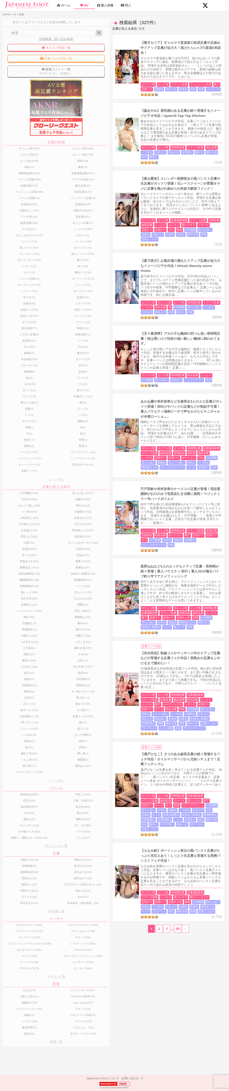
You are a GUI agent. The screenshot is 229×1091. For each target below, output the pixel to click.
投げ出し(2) (45, 704)
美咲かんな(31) (45, 869)
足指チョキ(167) (16, 319)
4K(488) (17, 820)
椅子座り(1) (16, 772)
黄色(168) (45, 164)
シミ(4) (16, 418)
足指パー (179, 71)
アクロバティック (146, 559)
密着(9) (16, 411)
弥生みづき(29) (45, 882)
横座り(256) (17, 667)
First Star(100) (45, 970)
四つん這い (186, 187)
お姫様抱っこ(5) (16, 722)
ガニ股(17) (45, 716)
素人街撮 (107, 5)
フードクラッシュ (153, 619)
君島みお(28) (16, 888)
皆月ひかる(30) (45, 876)
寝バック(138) (16, 599)
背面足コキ (135, 694)
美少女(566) (45, 814)
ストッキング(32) (16, 257)
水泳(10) (16, 704)
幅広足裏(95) (45, 188)
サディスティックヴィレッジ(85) (45, 978)
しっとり (193, 183)
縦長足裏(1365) (17, 226)
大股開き (169, 424)
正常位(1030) (17, 503)
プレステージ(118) (16, 955)
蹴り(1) (45, 729)
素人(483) (45, 820)
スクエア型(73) (17, 157)
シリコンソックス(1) (17, 461)
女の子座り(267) (45, 673)
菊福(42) (17, 1038)
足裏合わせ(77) (45, 521)
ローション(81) (45, 319)
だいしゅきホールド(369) (45, 548)
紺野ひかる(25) (17, 903)
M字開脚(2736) (17, 497)
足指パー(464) (45, 312)
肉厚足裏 (166, 183)
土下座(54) (16, 654)
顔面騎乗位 (143, 554)
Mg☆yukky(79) (45, 1026)
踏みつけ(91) (45, 710)
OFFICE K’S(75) (17, 991)
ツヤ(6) (45, 418)
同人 (128, 5)
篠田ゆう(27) (17, 896)
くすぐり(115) (45, 306)
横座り (143, 132)
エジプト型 (100, 71)
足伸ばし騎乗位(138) (45, 580)
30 (153, 712)
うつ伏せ (176, 127)
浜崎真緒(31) (16, 876)
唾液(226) (45, 331)
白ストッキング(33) (16, 263)
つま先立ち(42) (17, 648)
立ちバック (162, 694)
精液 (161, 187)
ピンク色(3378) (17, 164)
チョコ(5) (45, 380)
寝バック (174, 485)
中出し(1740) (45, 801)
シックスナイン (102, 303)
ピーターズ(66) (45, 991)
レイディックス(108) (45, 963)
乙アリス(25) (17, 909)
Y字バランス (100, 559)
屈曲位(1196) (45, 503)
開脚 (155, 554)
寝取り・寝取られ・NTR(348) (17, 847)
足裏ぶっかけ (145, 192)
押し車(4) (45, 760)
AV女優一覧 (31, 927)
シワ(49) (45, 343)
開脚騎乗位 (197, 624)
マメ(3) (45, 387)
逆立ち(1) (16, 679)
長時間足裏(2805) (16, 176)
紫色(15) (45, 170)
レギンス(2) (17, 269)
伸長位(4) (17, 698)
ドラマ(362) (45, 839)
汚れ (177, 364)
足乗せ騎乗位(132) (17, 580)
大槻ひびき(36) (17, 869)
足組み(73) (45, 561)
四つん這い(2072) (45, 497)
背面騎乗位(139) (16, 592)
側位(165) (16, 623)
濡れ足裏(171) (17, 331)
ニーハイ (195, 614)
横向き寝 (123, 132)
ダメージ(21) (45, 362)
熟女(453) (17, 826)
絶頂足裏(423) (45, 195)
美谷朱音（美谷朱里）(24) (45, 917)
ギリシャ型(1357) (16, 151)
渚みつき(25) (45, 903)
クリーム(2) (45, 325)
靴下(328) (45, 263)
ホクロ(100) (17, 424)
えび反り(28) (16, 673)
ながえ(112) (16, 1013)
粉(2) (45, 436)
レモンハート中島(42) (45, 1038)
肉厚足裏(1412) (16, 188)
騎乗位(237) (45, 574)
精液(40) (17, 356)
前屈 (104, 76)
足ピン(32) (16, 710)
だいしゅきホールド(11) (17, 238)
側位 (136, 629)
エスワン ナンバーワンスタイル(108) (16, 963)
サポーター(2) (16, 368)
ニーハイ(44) (17, 244)
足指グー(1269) (17, 312)
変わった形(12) (16, 405)
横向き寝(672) (45, 654)
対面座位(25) (17, 691)
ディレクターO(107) (45, 1013)
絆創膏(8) (17, 374)
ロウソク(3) (17, 399)
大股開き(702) (45, 515)
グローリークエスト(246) (45, 942)
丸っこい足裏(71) (45, 226)
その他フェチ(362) (17, 839)
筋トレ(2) (45, 735)
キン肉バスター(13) (45, 698)
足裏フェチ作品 (103, 504)
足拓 (130, 559)
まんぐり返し (101, 369)
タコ (152, 187)
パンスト (206, 183)
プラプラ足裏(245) (45, 182)
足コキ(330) (17, 561)
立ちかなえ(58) (45, 605)
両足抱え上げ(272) (45, 534)
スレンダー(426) (17, 832)
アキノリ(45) (45, 1032)
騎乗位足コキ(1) (16, 574)
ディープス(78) (17, 985)
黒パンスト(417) (16, 250)
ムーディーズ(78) (45, 985)
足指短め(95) (45, 207)
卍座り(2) (45, 667)
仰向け (116, 369)
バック (186, 369)
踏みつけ (188, 554)
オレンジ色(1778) (45, 157)
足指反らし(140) (16, 213)
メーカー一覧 (31, 1000)
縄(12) (45, 405)
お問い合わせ (130, 1078)
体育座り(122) (17, 611)
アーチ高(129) (16, 219)
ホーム (65, 5)
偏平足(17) (45, 356)
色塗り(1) (16, 442)
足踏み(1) (16, 747)
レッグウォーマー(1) (45, 461)
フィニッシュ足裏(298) (17, 195)
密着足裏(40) (45, 337)
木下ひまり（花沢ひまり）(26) (45, 896)
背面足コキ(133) (16, 568)
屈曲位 (192, 71)
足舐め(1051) (16, 555)
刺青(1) (17, 430)
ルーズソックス (138, 545)
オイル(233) (17, 325)
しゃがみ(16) (16, 741)
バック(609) (45, 592)
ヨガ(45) (45, 660)
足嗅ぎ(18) (16, 306)
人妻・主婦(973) (45, 808)
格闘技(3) (45, 766)
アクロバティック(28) (17, 778)
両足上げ (203, 71)
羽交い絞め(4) (45, 617)
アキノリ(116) (45, 955)
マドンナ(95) (17, 978)
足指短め (176, 420)
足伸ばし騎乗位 (146, 485)
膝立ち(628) (45, 636)
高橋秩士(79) (16, 1026)
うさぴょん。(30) (45, 1050)
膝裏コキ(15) (45, 568)
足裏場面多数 (131, 183)
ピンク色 (115, 71)
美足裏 (97, 364)
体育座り (98, 132)
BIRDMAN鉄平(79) (45, 1019)
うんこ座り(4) (16, 766)
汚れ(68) (45, 349)
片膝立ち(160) (16, 642)
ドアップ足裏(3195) (16, 182)
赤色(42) (17, 170)
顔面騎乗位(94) (45, 586)
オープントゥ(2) (45, 294)
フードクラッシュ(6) (45, 455)
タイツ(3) (16, 275)
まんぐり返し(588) (16, 509)
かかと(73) (45, 238)
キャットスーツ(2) (17, 467)
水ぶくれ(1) (16, 393)
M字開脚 (171, 187)
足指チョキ (162, 480)
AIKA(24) (45, 909)
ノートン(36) (17, 1044)
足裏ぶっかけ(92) (45, 722)
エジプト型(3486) (45, 151)
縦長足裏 (179, 183)
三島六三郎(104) (16, 1019)
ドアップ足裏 (131, 71)
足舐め (97, 192)
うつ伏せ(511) (17, 515)
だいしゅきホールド (167, 369)
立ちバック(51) (45, 599)
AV (86, 5)
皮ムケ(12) (45, 393)
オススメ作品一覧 (33, 51)
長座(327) (16, 660)
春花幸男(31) (16, 1050)
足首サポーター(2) (45, 467)
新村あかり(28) (45, 888)
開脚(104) (45, 611)
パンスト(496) (45, 244)
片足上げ (190, 127)
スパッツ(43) (45, 288)
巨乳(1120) (17, 808)
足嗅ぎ (216, 71)
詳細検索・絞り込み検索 (31, 42)
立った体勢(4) (45, 741)
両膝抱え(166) (45, 623)
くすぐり (115, 187)
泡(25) (17, 380)
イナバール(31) (45, 1044)
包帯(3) (45, 442)
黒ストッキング (102, 689)
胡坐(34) (17, 685)
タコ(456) (17, 349)
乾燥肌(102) (17, 343)
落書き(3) (45, 424)
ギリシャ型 (100, 127)
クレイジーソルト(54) (17, 1032)
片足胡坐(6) (45, 685)
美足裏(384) (45, 219)
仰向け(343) (45, 509)
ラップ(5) (45, 411)
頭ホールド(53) (17, 716)
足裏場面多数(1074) (45, 176)
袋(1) (45, 430)
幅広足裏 (195, 540)
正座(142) (16, 548)
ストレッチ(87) (17, 735)
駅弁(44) (45, 629)
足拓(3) (45, 753)
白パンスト (205, 420)
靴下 (168, 71)
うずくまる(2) (45, 648)
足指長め (211, 359)
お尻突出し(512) (16, 521)
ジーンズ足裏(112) (16, 201)
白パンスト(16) (45, 250)
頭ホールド (210, 629)
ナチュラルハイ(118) (45, 949)
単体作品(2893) (16, 801)
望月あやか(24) (17, 917)
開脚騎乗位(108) (17, 586)
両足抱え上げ (144, 369)
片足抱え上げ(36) (16, 528)
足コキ (143, 624)
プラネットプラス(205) (17, 949)
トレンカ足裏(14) (16, 281)
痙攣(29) (17, 449)
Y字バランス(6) (17, 729)
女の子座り (181, 629)
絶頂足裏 (144, 299)
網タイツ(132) (45, 275)
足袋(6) (45, 374)
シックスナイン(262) (16, 617)
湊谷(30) (17, 1057)
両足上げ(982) (16, 540)
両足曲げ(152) (45, 540)
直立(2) (16, 753)
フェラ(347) (45, 846)
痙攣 (174, 480)
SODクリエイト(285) (17, 941)
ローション (164, 364)
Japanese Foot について (102, 1078)
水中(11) (45, 368)
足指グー (128, 187)
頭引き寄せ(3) (16, 605)
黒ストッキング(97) (45, 257)
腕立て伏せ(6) (16, 760)
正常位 (146, 424)
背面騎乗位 (100, 629)
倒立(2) (45, 747)
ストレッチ (116, 76)
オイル (194, 545)
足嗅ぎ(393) (45, 555)
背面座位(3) (45, 691)
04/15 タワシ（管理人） (31, 74)
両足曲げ (211, 550)
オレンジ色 (116, 243)
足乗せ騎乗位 (158, 624)
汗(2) (17, 436)
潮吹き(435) (45, 826)
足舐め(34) (45, 300)
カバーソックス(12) (45, 281)
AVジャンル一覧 (30, 856)
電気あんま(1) (45, 772)
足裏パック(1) (17, 473)
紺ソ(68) (45, 269)
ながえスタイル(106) (16, 970)
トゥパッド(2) (16, 294)
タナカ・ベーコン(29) (45, 1057)
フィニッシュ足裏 (152, 71)
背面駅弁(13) (16, 636)
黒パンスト (100, 187)
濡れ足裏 (163, 127)
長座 (96, 76)
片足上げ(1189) (45, 528)
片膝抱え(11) (17, 629)
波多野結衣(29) (17, 882)
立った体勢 (117, 559)
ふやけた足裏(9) (16, 337)
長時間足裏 (129, 127)
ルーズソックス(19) (16, 288)
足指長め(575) (16, 207)
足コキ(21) (17, 300)
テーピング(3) (16, 455)
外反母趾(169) (16, 362)
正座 (152, 248)
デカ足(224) (17, 232)
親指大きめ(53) (45, 213)
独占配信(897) (16, 814)
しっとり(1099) (45, 232)
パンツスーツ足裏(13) (45, 201)
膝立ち (111, 132)
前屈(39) (45, 679)
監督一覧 (31, 1065)
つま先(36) (16, 387)
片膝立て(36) (45, 642)
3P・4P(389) (45, 832)
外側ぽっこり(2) (45, 399)
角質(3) (45, 449)
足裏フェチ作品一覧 (33, 62)
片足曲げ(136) (16, 534)
